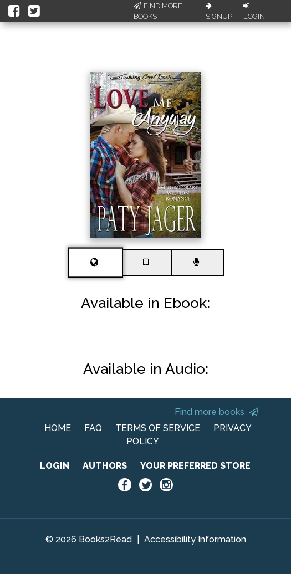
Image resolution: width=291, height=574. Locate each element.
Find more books (216, 412)
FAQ (93, 428)
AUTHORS (105, 465)
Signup (219, 11)
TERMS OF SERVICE (157, 428)
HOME (57, 428)
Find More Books (158, 11)
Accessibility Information (195, 539)
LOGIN (54, 465)
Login (254, 11)
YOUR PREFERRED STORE (195, 465)
